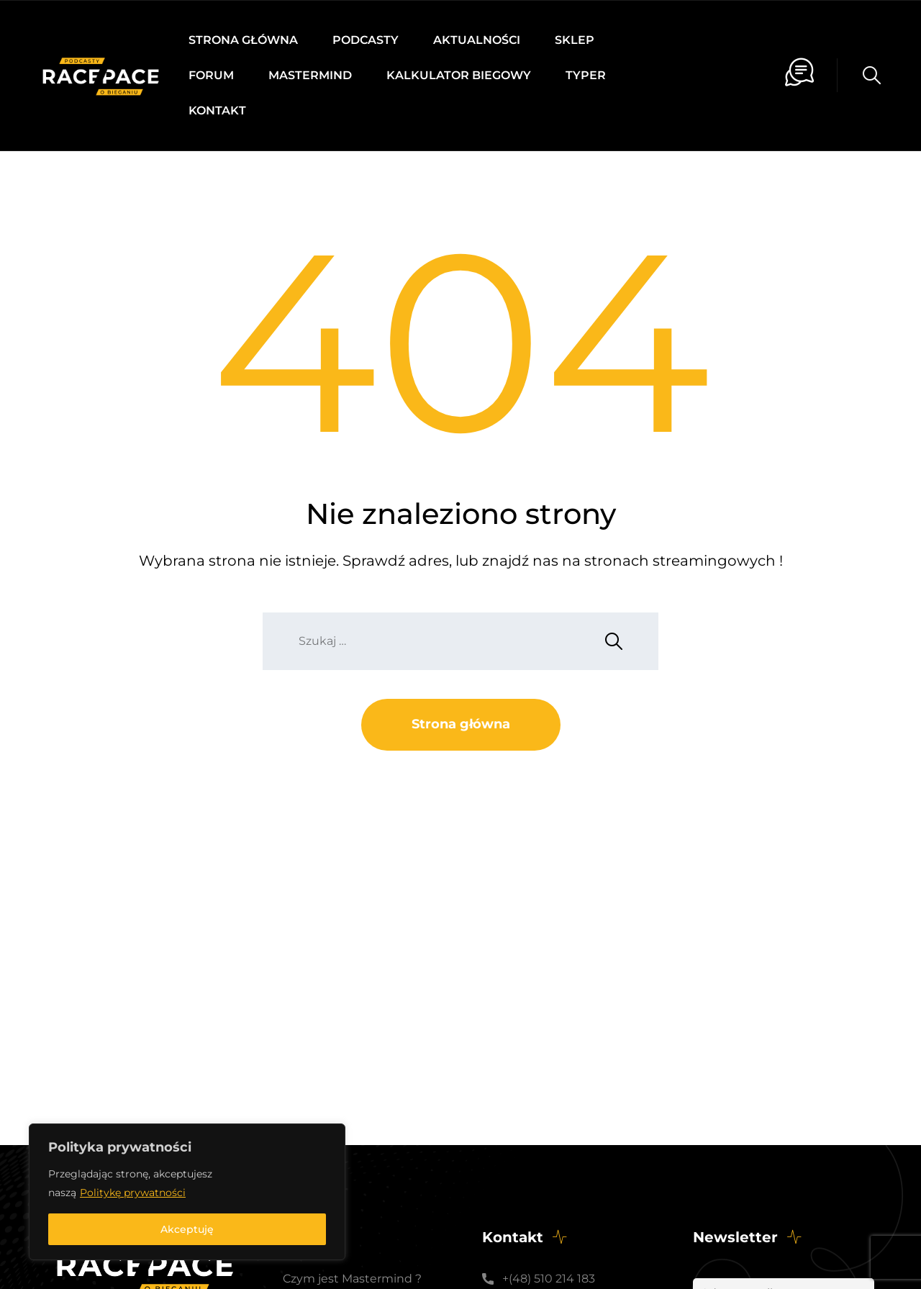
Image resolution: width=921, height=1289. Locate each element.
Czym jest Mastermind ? (352, 1278)
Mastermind (310, 75)
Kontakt (217, 110)
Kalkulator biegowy (458, 75)
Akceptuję (187, 1229)
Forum (211, 75)
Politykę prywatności (133, 1192)
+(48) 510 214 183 (548, 1278)
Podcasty (365, 40)
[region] (187, 1191)
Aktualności (476, 40)
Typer (586, 75)
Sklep (574, 40)
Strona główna (243, 40)
